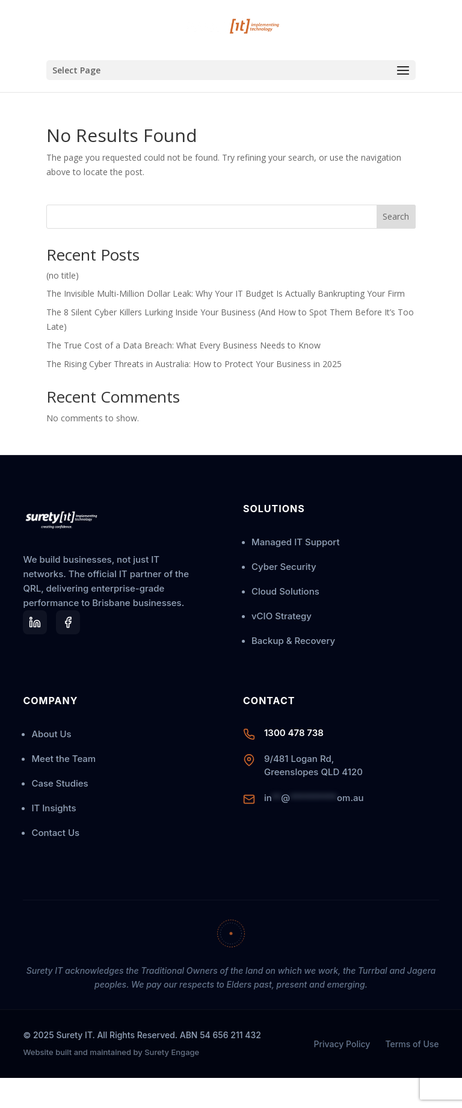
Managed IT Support (295, 542)
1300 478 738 (294, 732)
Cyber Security (283, 566)
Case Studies (59, 783)
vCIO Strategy (281, 616)
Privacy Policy (342, 1044)
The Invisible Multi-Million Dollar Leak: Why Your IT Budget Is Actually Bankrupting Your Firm (225, 293)
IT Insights (53, 808)
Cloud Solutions (285, 591)
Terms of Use (412, 1044)
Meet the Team (63, 758)
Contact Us (55, 832)
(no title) (62, 275)
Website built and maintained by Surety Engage (111, 1052)
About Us (51, 734)
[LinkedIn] (35, 622)
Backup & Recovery (293, 640)
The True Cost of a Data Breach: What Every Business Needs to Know (183, 345)
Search (396, 216)
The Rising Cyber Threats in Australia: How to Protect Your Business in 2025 (194, 364)
